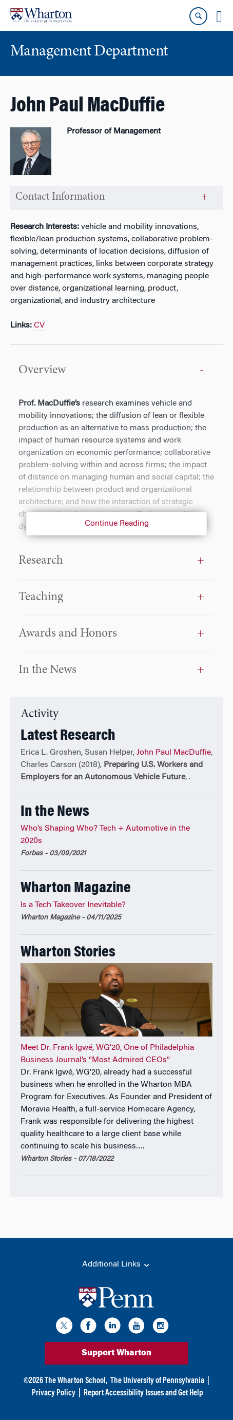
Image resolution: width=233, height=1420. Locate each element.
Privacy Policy (53, 1393)
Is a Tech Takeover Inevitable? (73, 905)
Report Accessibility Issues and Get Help (143, 1393)
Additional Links (116, 1265)
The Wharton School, (76, 1381)
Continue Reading (117, 524)
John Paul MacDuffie (174, 753)
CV (39, 325)
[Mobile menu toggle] (219, 16)
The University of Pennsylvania (157, 1381)
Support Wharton (116, 1353)
